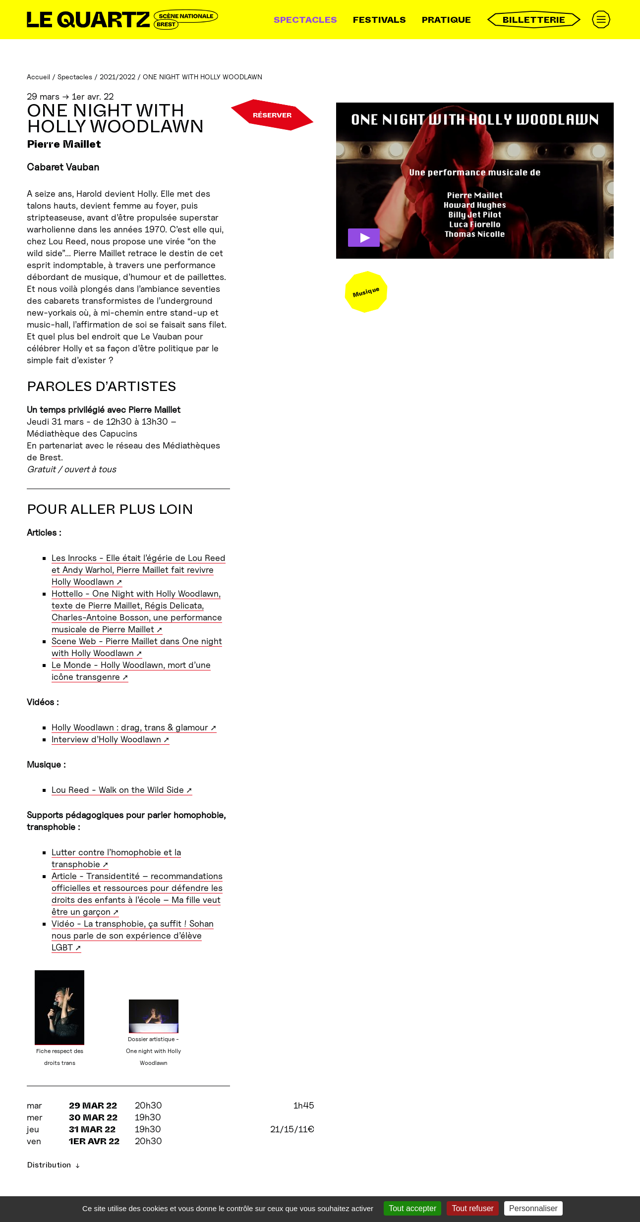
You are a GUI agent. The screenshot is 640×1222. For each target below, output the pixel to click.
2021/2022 (117, 76)
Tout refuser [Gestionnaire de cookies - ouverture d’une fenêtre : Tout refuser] (472, 1208)
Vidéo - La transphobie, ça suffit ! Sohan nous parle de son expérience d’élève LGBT (133, 935)
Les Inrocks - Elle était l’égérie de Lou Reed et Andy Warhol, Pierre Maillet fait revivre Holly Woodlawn (139, 570)
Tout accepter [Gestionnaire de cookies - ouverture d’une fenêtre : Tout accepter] (412, 1208)
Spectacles (305, 20)
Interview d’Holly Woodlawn (106, 739)
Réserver (272, 115)
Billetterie (534, 19)
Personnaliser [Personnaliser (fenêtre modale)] (533, 1208)
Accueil (38, 76)
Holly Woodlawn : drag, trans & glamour (130, 727)
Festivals (379, 20)
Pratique (446, 20)
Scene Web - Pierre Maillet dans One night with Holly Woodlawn (137, 647)
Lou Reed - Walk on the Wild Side (118, 789)
